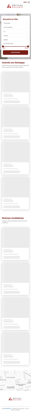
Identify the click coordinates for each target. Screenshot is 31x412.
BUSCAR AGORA (15, 52)
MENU (26, 2)
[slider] (3, 46)
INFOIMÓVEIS (8, 408)
